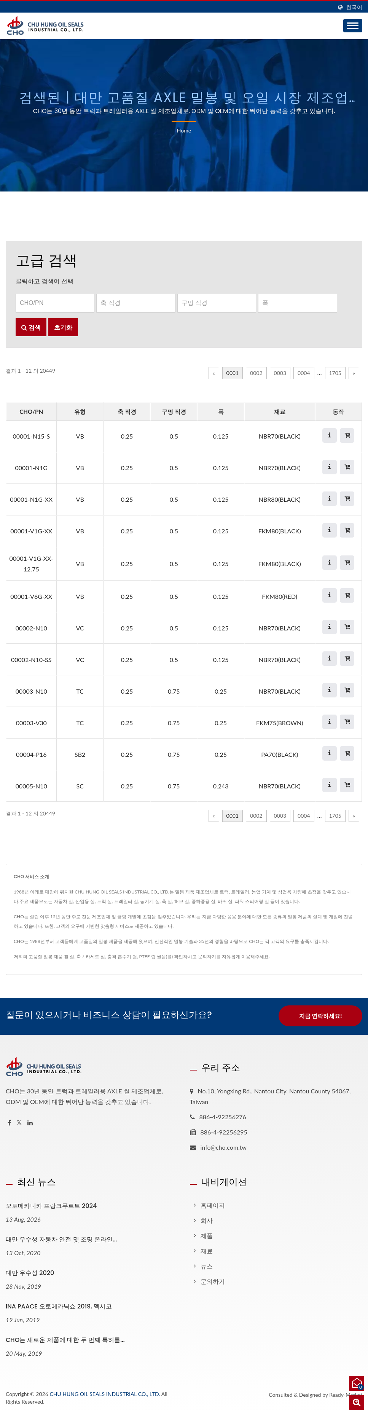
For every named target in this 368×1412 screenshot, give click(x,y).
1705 (335, 373)
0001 (232, 373)
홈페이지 (213, 1204)
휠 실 (69, 956)
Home (184, 130)
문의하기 (207, 956)
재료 (207, 1250)
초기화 (63, 327)
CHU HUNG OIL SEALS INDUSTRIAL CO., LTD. (104, 1393)
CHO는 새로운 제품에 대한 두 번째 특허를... (65, 1339)
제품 (207, 1234)
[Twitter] (19, 1122)
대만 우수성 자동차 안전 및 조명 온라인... (61, 1238)
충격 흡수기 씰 (122, 956)
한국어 (354, 7)
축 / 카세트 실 (90, 956)
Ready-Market (345, 1393)
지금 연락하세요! (320, 1015)
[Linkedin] (30, 1122)
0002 (256, 373)
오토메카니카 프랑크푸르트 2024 (51, 1205)
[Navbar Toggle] (352, 25)
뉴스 (207, 1265)
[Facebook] (9, 1122)
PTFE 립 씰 (150, 956)
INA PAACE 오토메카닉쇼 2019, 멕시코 (59, 1305)
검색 (31, 327)
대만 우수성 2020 (30, 1272)
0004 (304, 373)
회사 (207, 1219)
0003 (280, 373)
